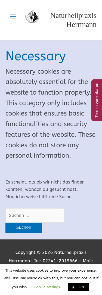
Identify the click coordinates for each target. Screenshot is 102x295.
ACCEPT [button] (78, 287)
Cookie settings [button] (47, 287)
